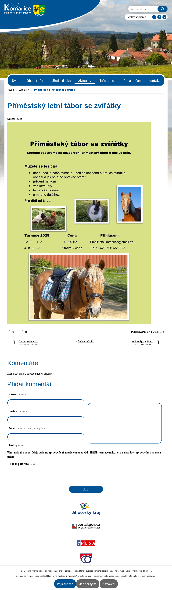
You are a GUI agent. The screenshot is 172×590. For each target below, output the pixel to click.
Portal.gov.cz (54, 512)
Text (16, 445)
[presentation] (30, 482)
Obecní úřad (35, 80)
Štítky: (11, 118)
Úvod (15, 80)
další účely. (147, 568)
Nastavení (117, 582)
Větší (164, 17)
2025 (19, 118)
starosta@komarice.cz (70, 550)
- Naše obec (149, 560)
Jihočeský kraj (23, 512)
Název (17, 394)
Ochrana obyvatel (117, 512)
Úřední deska (61, 80)
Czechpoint (149, 512)
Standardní (159, 17)
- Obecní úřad (127, 560)
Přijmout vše (57, 582)
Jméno (18, 411)
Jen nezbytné (88, 582)
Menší (154, 17)
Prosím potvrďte (23, 464)
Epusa (86, 512)
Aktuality (84, 80)
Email (27, 428)
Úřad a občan (131, 80)
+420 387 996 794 (66, 558)
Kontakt (154, 80)
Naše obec (106, 80)
